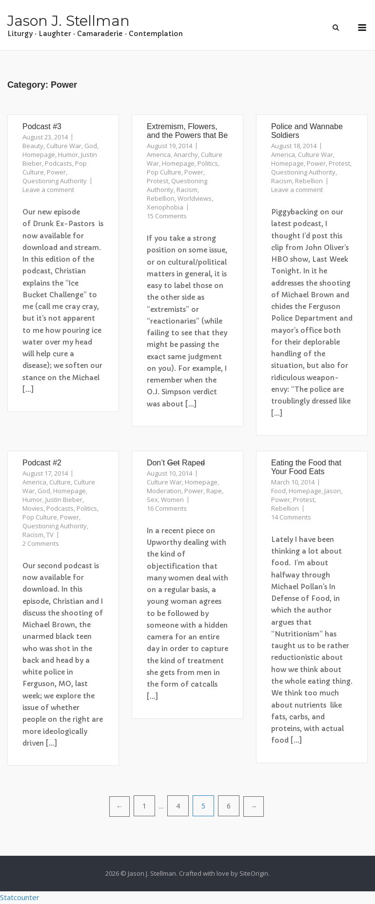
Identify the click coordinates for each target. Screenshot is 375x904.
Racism (187, 189)
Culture (60, 482)
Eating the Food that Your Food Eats (306, 467)
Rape (214, 490)
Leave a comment (48, 189)
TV (50, 534)
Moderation (164, 490)
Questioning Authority (54, 180)
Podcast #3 (41, 126)
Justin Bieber (63, 499)
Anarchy (186, 154)
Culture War (63, 145)
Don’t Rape (176, 463)
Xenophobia (165, 207)
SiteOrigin (253, 873)
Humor (68, 154)
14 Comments (291, 517)
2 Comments (40, 543)
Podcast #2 (41, 463)
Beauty (32, 145)
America (159, 154)
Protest (157, 180)
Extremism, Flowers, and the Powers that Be (187, 130)
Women (172, 499)
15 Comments (167, 216)
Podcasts (58, 163)
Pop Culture (164, 172)
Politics (207, 163)
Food (278, 490)
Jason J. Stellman (68, 20)
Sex (152, 499)
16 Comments (167, 508)
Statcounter (19, 897)
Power (56, 172)
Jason (332, 490)
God (90, 145)
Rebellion (161, 198)
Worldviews (195, 198)
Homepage (38, 154)
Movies (32, 508)
